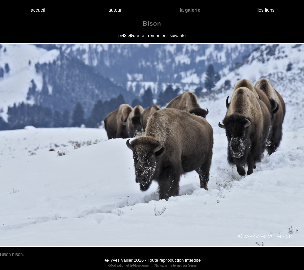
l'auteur (114, 10)
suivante (178, 35)
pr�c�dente (131, 35)
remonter (156, 35)
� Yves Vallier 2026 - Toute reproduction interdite (152, 260)
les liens (266, 10)
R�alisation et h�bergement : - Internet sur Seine (152, 265)
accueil (38, 10)
